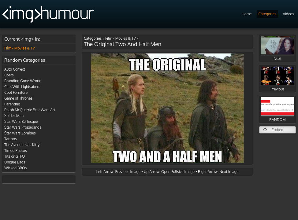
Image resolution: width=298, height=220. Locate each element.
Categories (267, 14)
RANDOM (277, 109)
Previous (277, 79)
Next (277, 48)
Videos (288, 14)
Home (247, 14)
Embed (277, 129)
